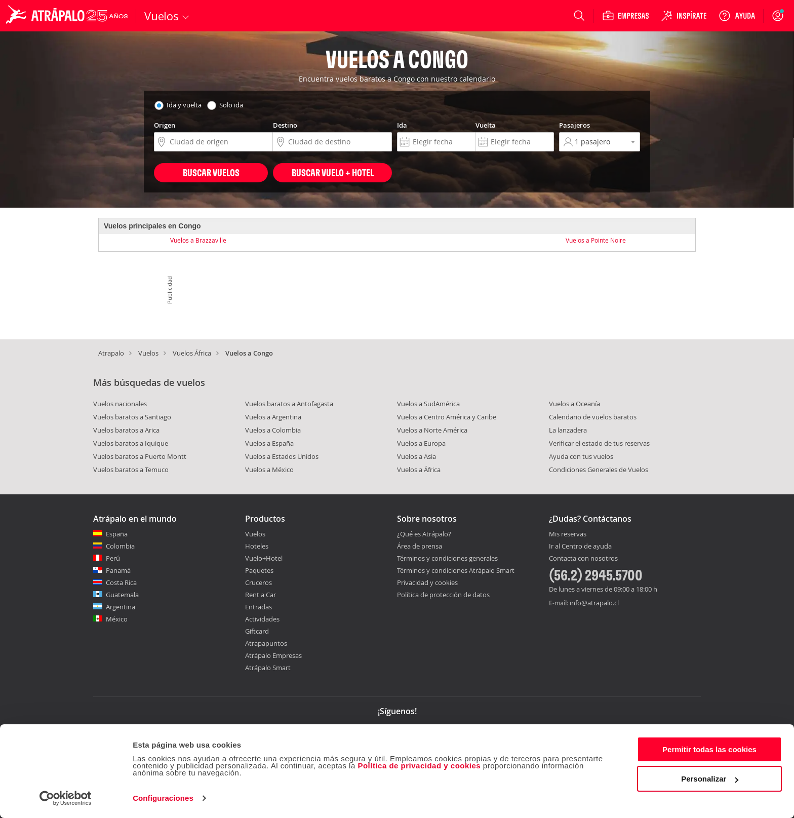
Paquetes (259, 570)
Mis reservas (567, 534)
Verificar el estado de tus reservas (599, 443)
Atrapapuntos (266, 643)
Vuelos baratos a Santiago (132, 416)
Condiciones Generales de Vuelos (598, 469)
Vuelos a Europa (421, 443)
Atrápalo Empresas (273, 655)
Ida (402, 125)
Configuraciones (163, 798)
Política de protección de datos (443, 594)
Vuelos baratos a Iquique (130, 443)
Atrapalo (111, 353)
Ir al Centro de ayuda (580, 546)
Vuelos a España (269, 443)
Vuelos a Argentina (273, 416)
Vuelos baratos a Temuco (131, 469)
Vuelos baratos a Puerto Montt (139, 456)
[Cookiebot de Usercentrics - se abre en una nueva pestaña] (65, 798)
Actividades (262, 619)
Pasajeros (574, 125)
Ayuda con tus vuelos (581, 456)
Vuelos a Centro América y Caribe (446, 416)
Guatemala (122, 594)
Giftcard (257, 631)
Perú (113, 558)
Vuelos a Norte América (432, 430)
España (117, 533)
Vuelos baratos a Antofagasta (289, 403)
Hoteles (256, 546)
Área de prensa (419, 546)
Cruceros (258, 582)
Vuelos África (192, 353)
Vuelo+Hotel (264, 558)
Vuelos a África (419, 469)
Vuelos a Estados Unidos (282, 456)
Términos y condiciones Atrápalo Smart (455, 570)
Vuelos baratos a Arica (126, 430)
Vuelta (485, 125)
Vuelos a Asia (416, 456)
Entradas (258, 606)
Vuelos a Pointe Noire (596, 240)
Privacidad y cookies (427, 582)
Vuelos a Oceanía (574, 403)
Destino (285, 125)
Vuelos (148, 353)
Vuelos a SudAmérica (428, 403)
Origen (164, 125)
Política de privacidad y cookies (419, 765)
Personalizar (709, 778)
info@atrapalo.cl (594, 602)
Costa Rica (121, 582)
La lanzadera (568, 430)
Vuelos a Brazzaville (198, 240)
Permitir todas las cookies (709, 749)
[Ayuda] (737, 16)
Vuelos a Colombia (273, 430)
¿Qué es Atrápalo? (424, 533)
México (117, 619)
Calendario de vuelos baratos (593, 416)
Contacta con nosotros (583, 559)
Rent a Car (260, 594)
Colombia (120, 546)
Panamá (118, 570)
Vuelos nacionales (120, 403)
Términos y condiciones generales (447, 558)
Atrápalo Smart (268, 667)
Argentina (120, 606)
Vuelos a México (269, 469)
